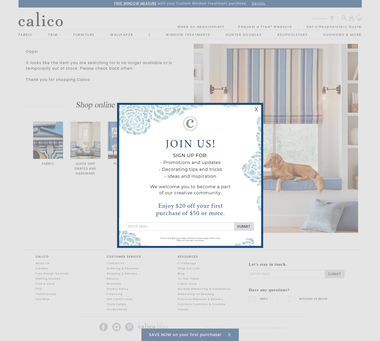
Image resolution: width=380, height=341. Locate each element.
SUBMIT (244, 226)
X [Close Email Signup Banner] (256, 109)
